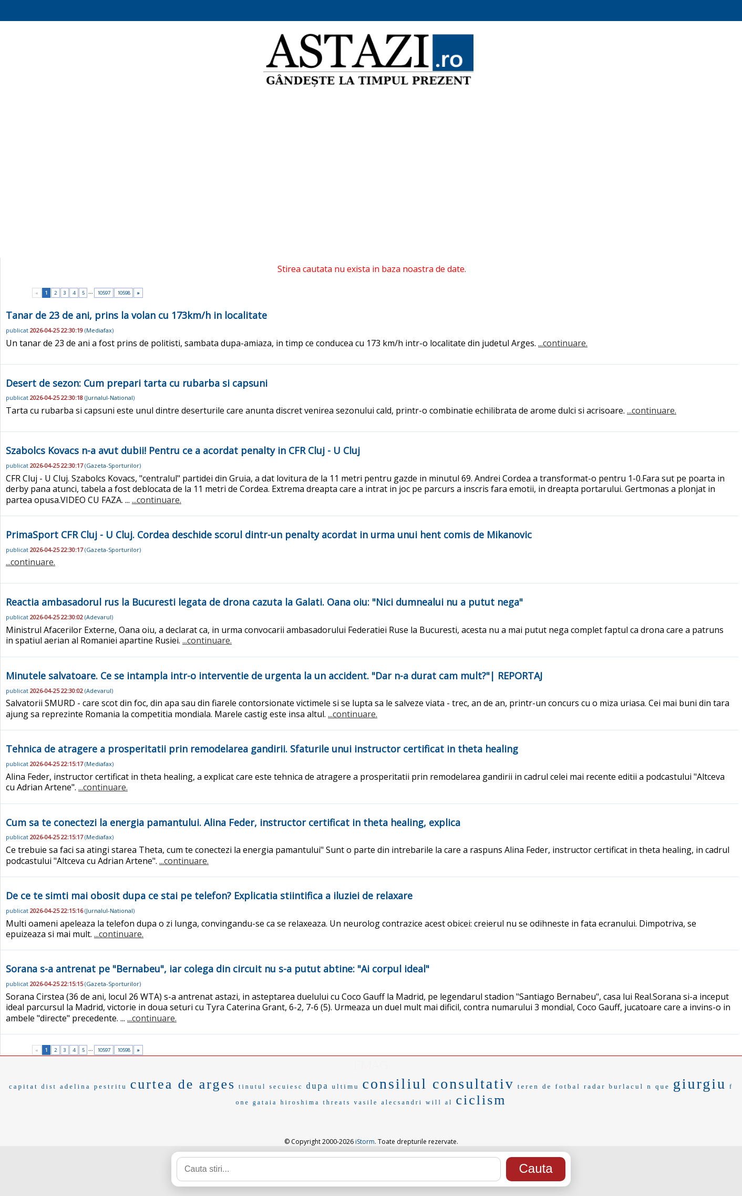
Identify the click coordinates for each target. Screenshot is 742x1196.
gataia (265, 1102)
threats (337, 1102)
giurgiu (699, 1084)
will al (439, 1102)
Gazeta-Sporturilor (112, 465)
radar (595, 1086)
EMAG (371, 1064)
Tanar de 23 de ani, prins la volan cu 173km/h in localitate (136, 315)
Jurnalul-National (109, 397)
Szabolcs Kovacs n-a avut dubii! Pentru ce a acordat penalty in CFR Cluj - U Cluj (183, 450)
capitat (23, 1086)
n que (658, 1086)
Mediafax (99, 330)
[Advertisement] (371, 173)
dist (49, 1086)
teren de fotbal (549, 1086)
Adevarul (98, 617)
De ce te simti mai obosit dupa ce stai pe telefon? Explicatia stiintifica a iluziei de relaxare (209, 895)
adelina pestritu (93, 1086)
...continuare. (563, 343)
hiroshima (300, 1102)
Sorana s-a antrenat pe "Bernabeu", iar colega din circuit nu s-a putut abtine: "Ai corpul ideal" (217, 968)
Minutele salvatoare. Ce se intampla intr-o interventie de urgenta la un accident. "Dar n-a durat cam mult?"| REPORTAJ (274, 675)
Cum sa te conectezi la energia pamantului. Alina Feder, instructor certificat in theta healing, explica (233, 822)
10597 (103, 292)
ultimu (345, 1086)
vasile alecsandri (388, 1102)
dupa (317, 1085)
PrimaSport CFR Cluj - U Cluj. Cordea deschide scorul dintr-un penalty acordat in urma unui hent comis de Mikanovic (269, 534)
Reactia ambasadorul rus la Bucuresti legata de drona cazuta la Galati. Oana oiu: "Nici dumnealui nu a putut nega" (264, 602)
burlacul (626, 1086)
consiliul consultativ (438, 1084)
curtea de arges (182, 1084)
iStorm (365, 1141)
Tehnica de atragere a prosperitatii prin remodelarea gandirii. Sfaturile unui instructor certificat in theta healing (262, 748)
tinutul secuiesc (271, 1086)
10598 (123, 292)
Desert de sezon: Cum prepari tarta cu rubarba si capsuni (136, 383)
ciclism (481, 1100)
